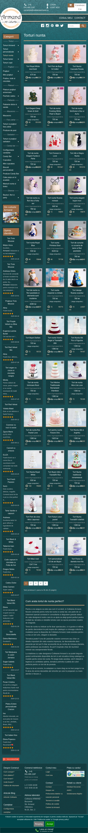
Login (48, 772)
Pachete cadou (9, 96)
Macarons (7, 116)
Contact (79, 18)
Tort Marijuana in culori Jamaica (11, 655)
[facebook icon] (42, 25)
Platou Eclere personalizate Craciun (11, 706)
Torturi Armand (9, 45)
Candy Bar (7, 156)
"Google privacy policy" (61, 819)
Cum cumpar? (9, 772)
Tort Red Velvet (11, 404)
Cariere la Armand (53, 807)
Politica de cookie (52, 804)
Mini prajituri (8, 75)
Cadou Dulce (11, 583)
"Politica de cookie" (44, 819)
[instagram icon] (47, 25)
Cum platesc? (9, 775)
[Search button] (83, 26)
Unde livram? (9, 782)
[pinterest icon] (52, 25)
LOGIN (51, 5)
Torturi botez (8, 59)
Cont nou (49, 775)
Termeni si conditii (52, 800)
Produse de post (9, 130)
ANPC (69, 790)
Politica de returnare (11, 785)
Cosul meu (66, 18)
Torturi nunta (8, 55)
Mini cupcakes (9, 164)
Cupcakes (7, 160)
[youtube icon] (57, 25)
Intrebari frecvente (74, 787)
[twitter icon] (61, 25)
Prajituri (6, 71)
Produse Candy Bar (11, 174)
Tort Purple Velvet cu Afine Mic (11, 324)
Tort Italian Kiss (11, 735)
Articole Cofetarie (10, 797)
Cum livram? (8, 779)
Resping (39, 824)
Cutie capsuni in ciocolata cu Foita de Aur (11, 562)
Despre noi (50, 790)
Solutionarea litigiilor (74, 794)
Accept (50, 824)
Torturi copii (7, 63)
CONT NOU (53, 7)
